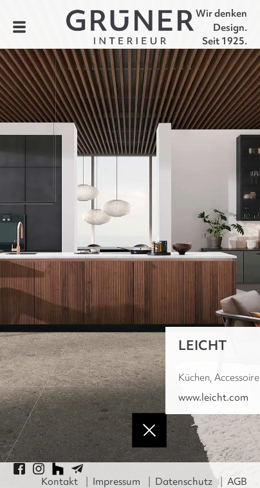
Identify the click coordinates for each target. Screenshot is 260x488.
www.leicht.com (213, 397)
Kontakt (59, 481)
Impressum (116, 481)
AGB (237, 481)
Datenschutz (183, 481)
